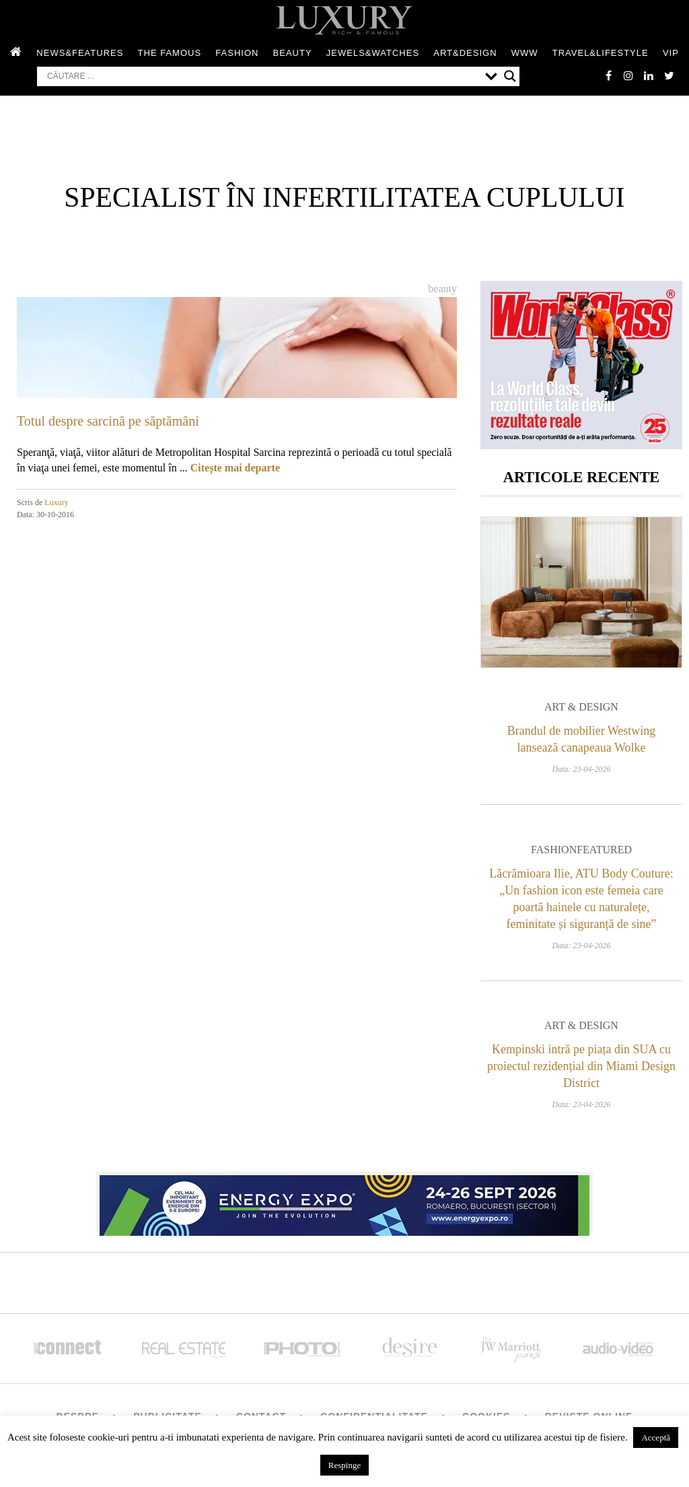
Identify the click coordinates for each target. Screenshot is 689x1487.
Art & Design (581, 707)
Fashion (236, 53)
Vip (671, 53)
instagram (628, 75)
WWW (524, 53)
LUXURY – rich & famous (344, 20)
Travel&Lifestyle (600, 53)
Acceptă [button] (655, 1437)
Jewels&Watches (372, 53)
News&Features (79, 53)
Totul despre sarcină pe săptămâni (108, 421)
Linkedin (649, 75)
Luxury (56, 502)
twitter (669, 75)
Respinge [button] (344, 1465)
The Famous (170, 53)
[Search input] (262, 76)
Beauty (292, 53)
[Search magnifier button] (510, 76)
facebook (608, 75)
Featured (604, 849)
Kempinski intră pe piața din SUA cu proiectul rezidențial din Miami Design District (581, 1066)
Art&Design (465, 53)
